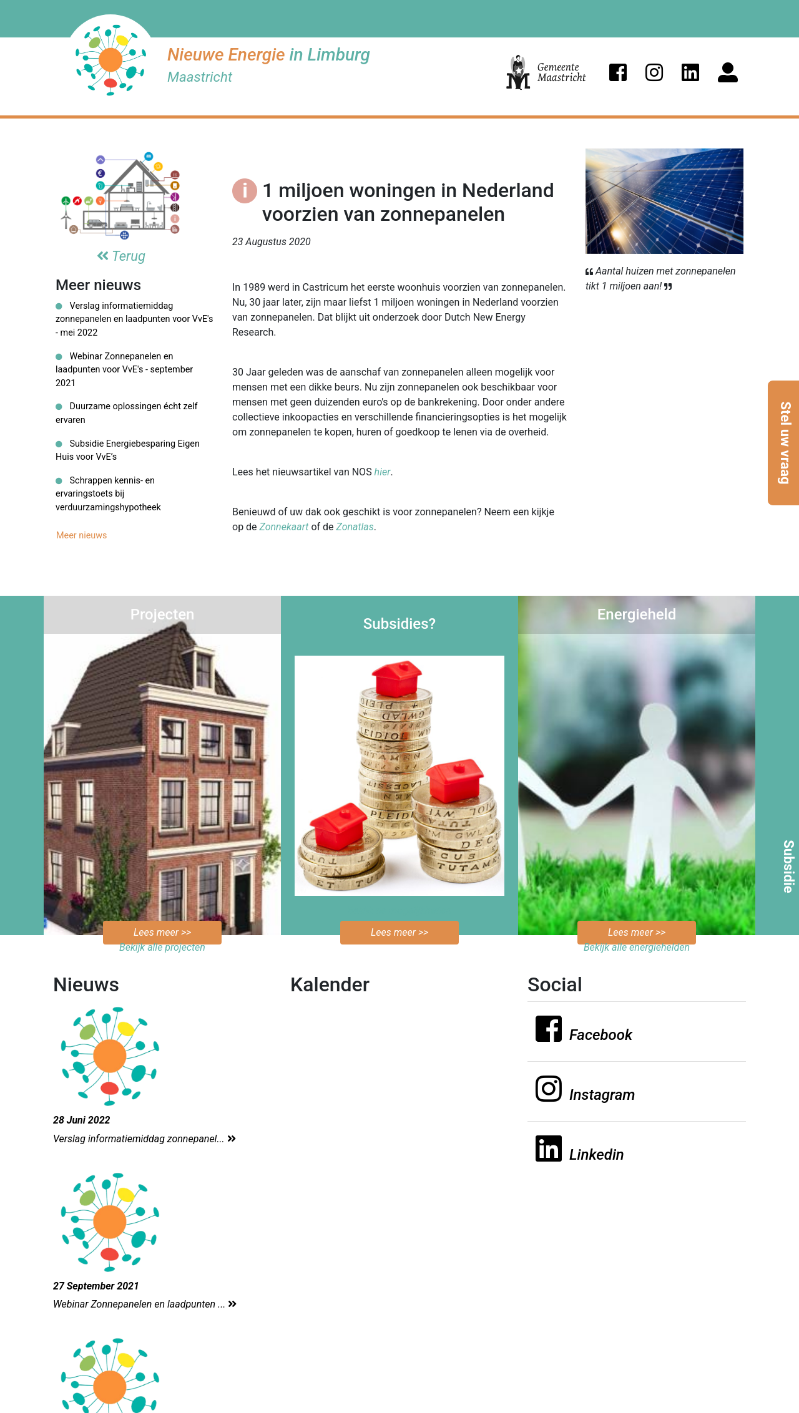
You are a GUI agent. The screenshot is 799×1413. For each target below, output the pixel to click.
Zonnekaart (284, 527)
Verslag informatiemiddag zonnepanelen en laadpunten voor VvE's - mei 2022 (134, 319)
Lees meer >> (162, 932)
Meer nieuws (81, 535)
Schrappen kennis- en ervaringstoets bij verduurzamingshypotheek (108, 494)
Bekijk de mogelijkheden (400, 910)
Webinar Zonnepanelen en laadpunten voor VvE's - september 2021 (124, 370)
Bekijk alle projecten (162, 947)
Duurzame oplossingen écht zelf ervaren (127, 413)
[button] (618, 72)
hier (383, 472)
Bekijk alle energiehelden (637, 947)
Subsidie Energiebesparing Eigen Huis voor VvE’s (128, 451)
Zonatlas (355, 527)
